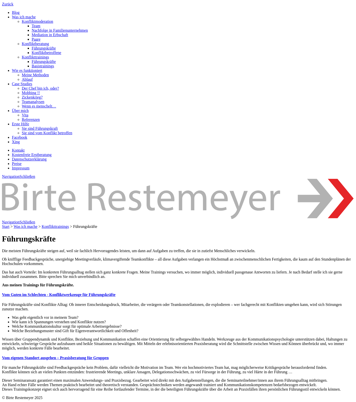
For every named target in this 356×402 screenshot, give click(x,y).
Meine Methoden (35, 75)
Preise (17, 163)
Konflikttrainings (35, 57)
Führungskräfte (44, 48)
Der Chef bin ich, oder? (40, 88)
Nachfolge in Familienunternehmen (60, 30)
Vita (25, 115)
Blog (16, 12)
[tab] (178, 295)
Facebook (19, 137)
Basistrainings (43, 66)
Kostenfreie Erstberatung (31, 155)
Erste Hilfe (20, 124)
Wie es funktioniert (27, 70)
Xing (16, 142)
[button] (58, 295)
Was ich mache (24, 17)
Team (36, 26)
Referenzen (31, 119)
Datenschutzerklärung (29, 159)
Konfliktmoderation (37, 21)
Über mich (20, 110)
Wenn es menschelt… (39, 106)
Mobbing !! (31, 93)
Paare (36, 39)
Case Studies (22, 84)
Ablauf (27, 79)
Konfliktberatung (35, 44)
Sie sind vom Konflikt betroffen (47, 133)
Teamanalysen (33, 102)
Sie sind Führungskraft (40, 128)
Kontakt (18, 150)
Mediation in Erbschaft (50, 35)
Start (5, 226)
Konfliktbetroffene (46, 53)
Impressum (20, 168)
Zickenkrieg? (32, 97)
